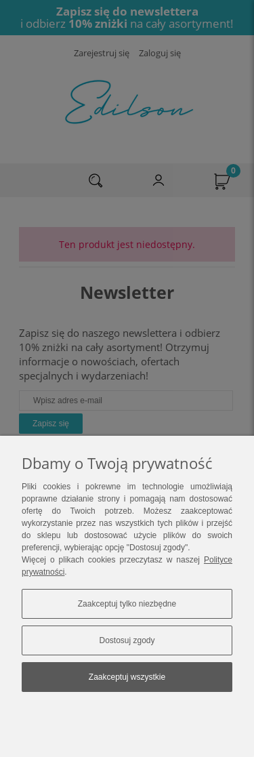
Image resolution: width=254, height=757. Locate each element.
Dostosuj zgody (126, 640)
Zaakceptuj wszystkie (127, 677)
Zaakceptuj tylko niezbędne (127, 604)
